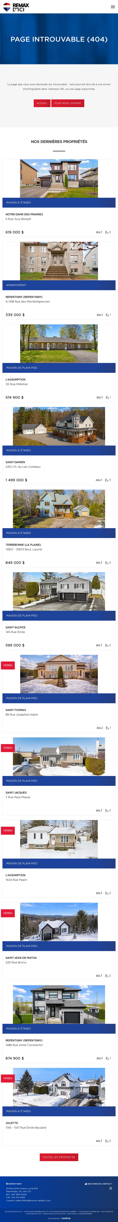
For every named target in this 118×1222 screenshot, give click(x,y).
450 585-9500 (19, 1195)
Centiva (65, 1218)
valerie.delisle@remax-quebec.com (33, 1201)
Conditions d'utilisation (54, 1214)
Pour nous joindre (67, 103)
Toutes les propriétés (59, 1157)
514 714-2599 (18, 1198)
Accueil (42, 103)
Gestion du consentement (79, 1214)
